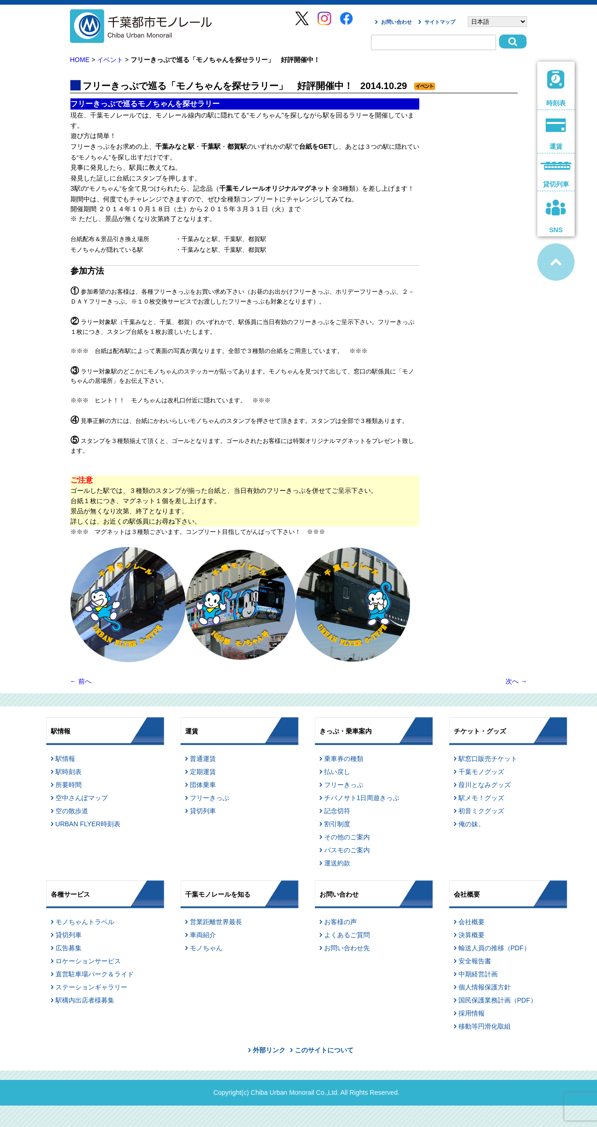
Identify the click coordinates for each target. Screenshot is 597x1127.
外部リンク (269, 1050)
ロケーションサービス (88, 961)
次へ (516, 681)
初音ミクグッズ (481, 811)
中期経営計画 (478, 974)
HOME (80, 59)
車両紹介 (203, 935)
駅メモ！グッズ (481, 798)
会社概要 (471, 922)
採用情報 (471, 1013)
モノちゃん (206, 948)
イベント (110, 59)
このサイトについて (324, 1050)
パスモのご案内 (347, 850)
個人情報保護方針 (484, 987)
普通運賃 (203, 758)
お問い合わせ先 (347, 948)
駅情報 (65, 758)
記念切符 (337, 811)
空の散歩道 (72, 811)
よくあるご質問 (347, 935)
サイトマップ (439, 22)
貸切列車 (203, 811)
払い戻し (337, 771)
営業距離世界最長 (216, 922)
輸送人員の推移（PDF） (494, 948)
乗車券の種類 (343, 758)
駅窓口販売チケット (487, 758)
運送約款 (337, 863)
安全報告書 (474, 961)
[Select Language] (497, 21)
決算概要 (471, 935)
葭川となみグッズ (484, 784)
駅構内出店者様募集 (85, 1000)
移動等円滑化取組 (484, 1026)
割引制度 (337, 824)
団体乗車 (203, 784)
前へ (80, 681)
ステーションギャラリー (91, 987)
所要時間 (69, 784)
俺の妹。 (471, 824)
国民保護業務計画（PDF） (497, 1000)
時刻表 (556, 88)
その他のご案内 (347, 837)
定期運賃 (203, 771)
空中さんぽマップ (82, 798)
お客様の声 (340, 922)
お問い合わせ (396, 22)
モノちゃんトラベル (85, 922)
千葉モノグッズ (481, 771)
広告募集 (69, 948)
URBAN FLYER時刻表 (88, 824)
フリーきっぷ (209, 798)
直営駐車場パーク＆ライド (95, 974)
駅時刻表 (69, 771)
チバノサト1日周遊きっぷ (362, 798)
